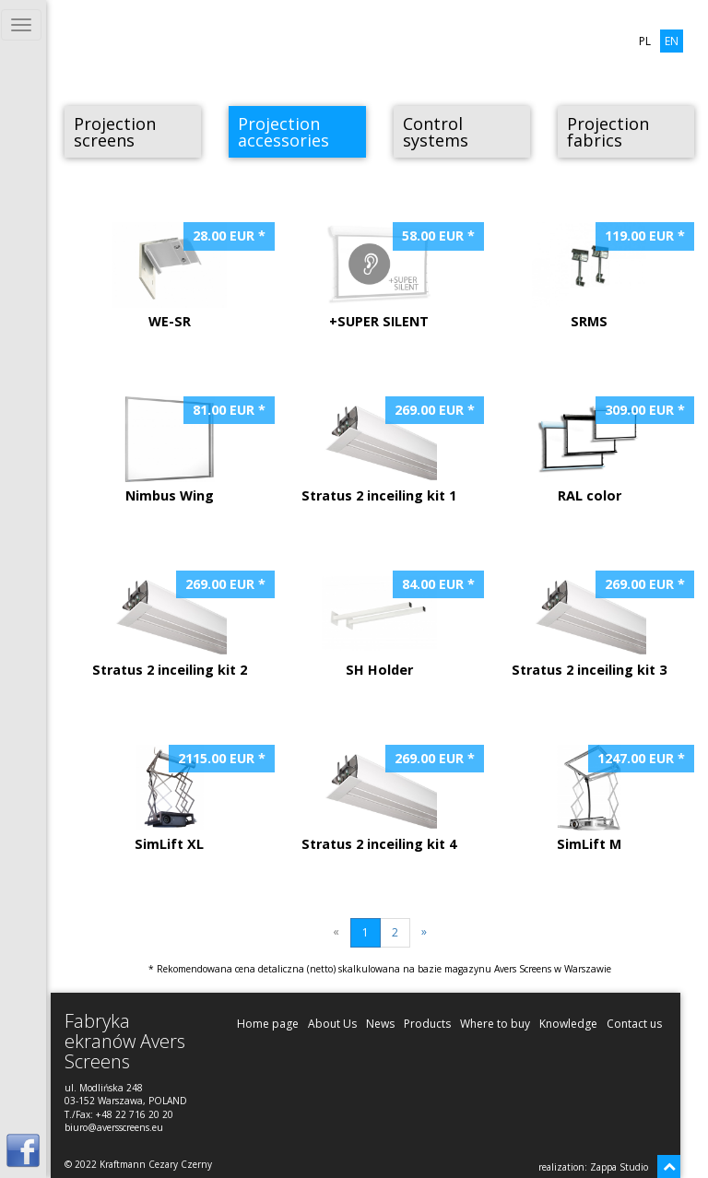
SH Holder (396, 624)
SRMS (606, 276)
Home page (268, 1023)
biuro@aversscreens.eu (114, 1127)
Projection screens (115, 131)
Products (427, 1023)
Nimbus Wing (186, 450)
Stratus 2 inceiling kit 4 (385, 799)
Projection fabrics (608, 131)
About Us (332, 1023)
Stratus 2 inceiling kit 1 (385, 450)
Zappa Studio (619, 1166)
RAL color (606, 450)
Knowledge (568, 1023)
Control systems (435, 131)
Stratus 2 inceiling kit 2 (176, 624)
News (380, 1023)
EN (671, 41)
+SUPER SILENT (396, 276)
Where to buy (495, 1023)
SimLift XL (186, 799)
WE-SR (186, 276)
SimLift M (606, 799)
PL (645, 41)
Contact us (634, 1023)
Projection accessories (283, 131)
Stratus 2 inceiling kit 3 (596, 624)
